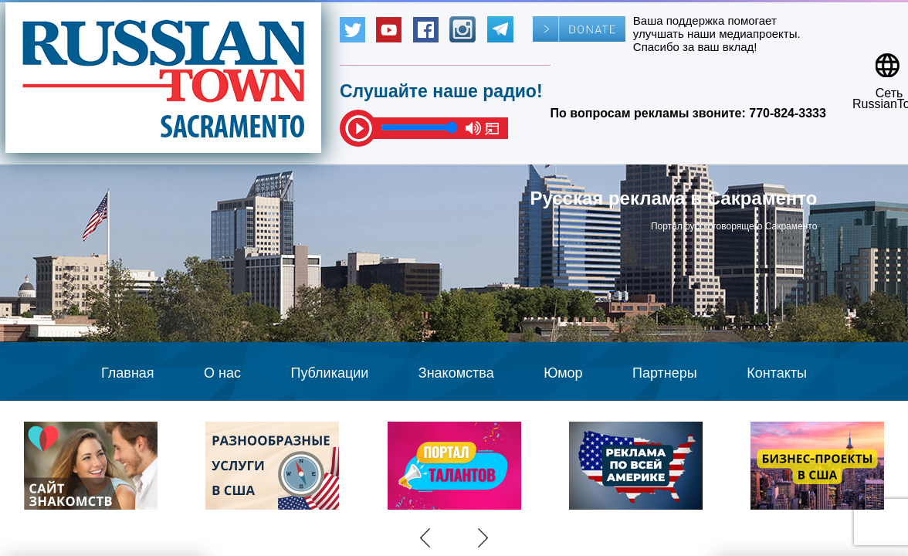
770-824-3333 (787, 113)
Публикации (329, 373)
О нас (222, 373)
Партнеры (664, 373)
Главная (127, 373)
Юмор (563, 373)
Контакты (777, 373)
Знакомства (456, 373)
